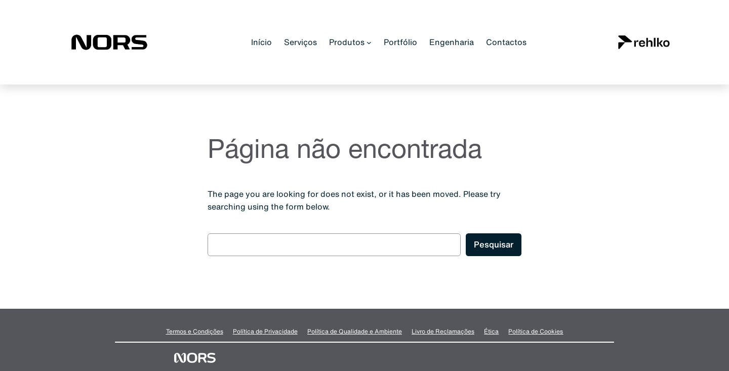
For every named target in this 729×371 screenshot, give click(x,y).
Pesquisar (493, 244)
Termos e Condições (194, 331)
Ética (491, 331)
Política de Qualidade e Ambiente (354, 331)
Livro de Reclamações (443, 331)
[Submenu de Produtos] (369, 42)
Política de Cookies (535, 331)
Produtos (346, 42)
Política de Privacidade (265, 331)
